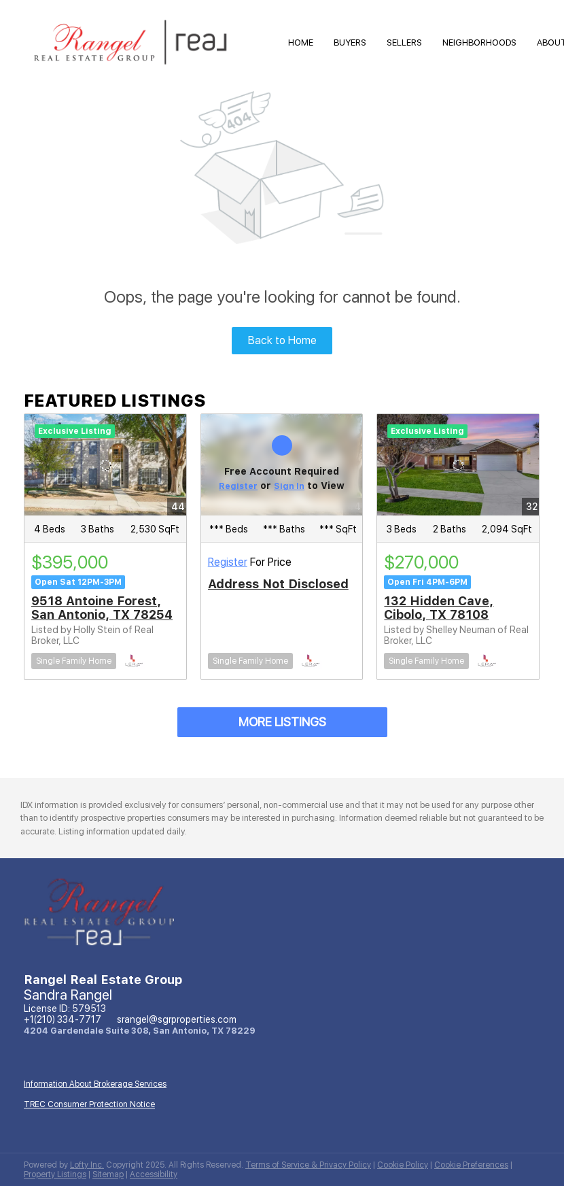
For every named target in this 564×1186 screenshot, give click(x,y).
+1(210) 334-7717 (62, 1019)
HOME (300, 42)
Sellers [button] (404, 42)
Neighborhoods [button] (479, 42)
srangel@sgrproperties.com (176, 1019)
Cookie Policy (402, 1165)
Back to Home (282, 340)
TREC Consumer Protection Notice (89, 1104)
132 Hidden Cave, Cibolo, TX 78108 (438, 608)
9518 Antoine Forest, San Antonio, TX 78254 (102, 608)
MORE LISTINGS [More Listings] (282, 722)
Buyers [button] (350, 42)
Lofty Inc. (87, 1165)
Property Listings (55, 1174)
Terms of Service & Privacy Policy (308, 1165)
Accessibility (153, 1174)
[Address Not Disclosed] (282, 464)
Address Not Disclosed (278, 584)
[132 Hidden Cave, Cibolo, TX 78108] (458, 464)
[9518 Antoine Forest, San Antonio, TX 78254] (105, 464)
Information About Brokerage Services (95, 1084)
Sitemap (108, 1174)
